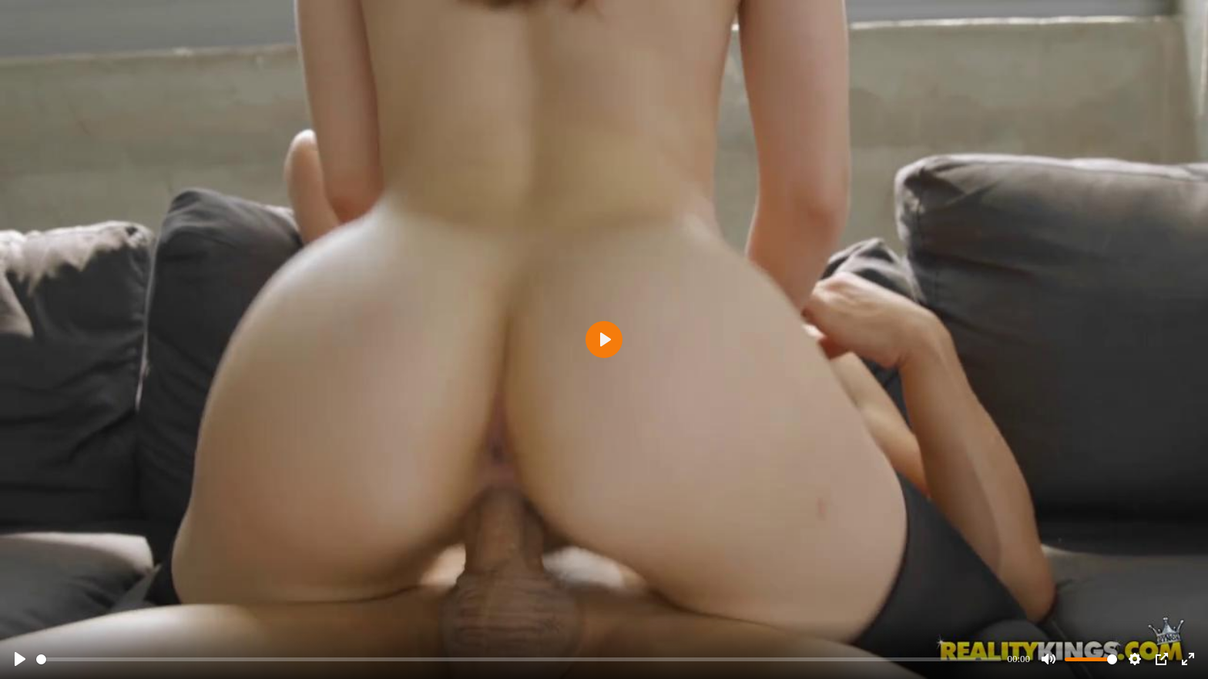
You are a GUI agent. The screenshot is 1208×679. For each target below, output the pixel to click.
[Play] (20, 659)
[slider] (519, 659)
